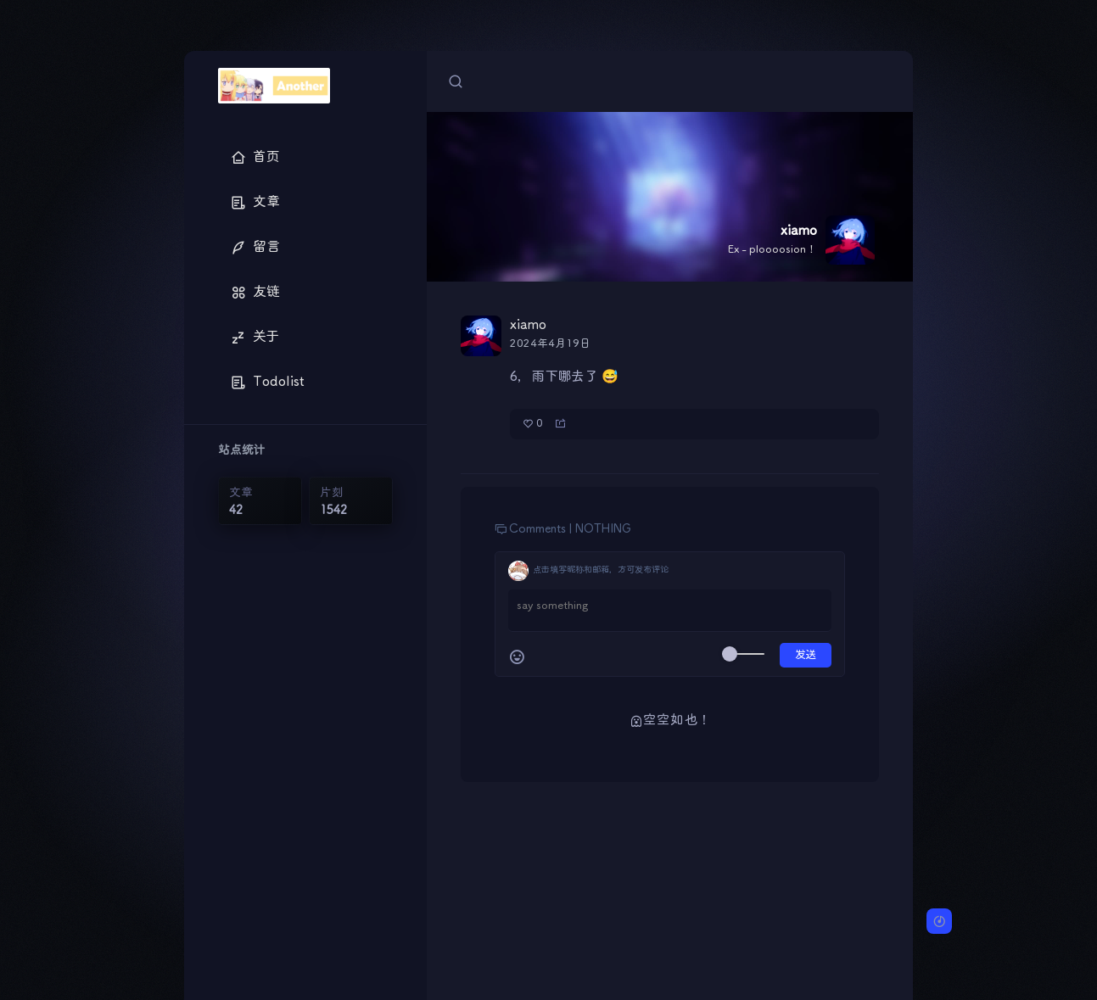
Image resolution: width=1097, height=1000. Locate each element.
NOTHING (603, 529)
